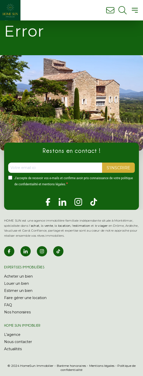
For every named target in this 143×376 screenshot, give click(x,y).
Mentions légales (102, 366)
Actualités (13, 349)
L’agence (12, 334)
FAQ (8, 305)
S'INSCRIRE (118, 167)
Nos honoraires (17, 312)
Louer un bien (16, 283)
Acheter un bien (18, 276)
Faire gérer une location (25, 297)
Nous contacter (18, 341)
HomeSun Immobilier (36, 366)
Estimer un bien (18, 290)
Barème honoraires (71, 366)
